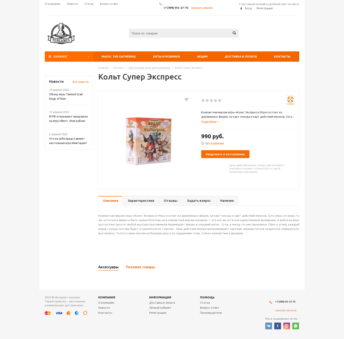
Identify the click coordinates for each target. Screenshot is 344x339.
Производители (211, 312)
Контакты (282, 56)
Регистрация (157, 312)
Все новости (81, 81)
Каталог (61, 56)
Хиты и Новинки (166, 56)
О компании (106, 302)
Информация (160, 297)
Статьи (205, 302)
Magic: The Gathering (119, 56)
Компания (106, 297)
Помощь (207, 297)
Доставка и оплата (241, 56)
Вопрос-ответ (209, 307)
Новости (104, 307)
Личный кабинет (160, 307)
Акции (202, 56)
